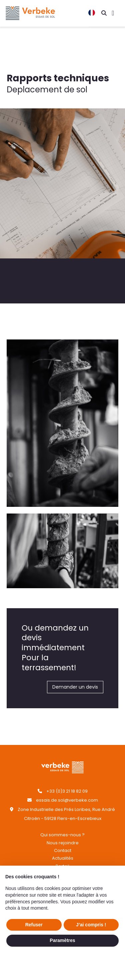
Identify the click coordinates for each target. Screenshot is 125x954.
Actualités (62, 858)
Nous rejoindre (63, 843)
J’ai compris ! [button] (91, 924)
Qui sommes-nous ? (62, 835)
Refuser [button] (34, 924)
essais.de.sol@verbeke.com (67, 800)
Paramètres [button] (62, 940)
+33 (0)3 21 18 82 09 (67, 791)
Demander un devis (75, 687)
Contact (62, 850)
